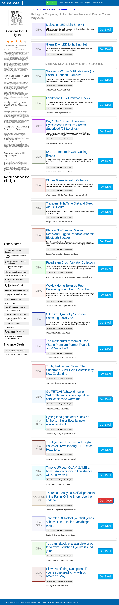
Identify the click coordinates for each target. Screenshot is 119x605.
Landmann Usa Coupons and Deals (58, 113)
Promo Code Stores (66, 3)
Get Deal (105, 29)
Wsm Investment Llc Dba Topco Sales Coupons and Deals (66, 195)
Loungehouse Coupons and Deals (58, 89)
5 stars (25, 41)
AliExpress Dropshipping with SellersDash (65, 602)
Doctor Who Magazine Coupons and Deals (61, 459)
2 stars (12, 41)
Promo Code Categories (83, 3)
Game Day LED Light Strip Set (16, 354)
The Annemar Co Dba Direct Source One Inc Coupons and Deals (69, 277)
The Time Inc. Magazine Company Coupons (13, 337)
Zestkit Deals (9, 327)
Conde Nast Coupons (12, 323)
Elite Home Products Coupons (15, 272)
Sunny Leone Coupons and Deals (58, 484)
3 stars (16, 41)
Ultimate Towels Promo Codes (15, 314)
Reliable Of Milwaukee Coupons (16, 290)
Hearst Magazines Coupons (15, 307)
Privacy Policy (41, 602)
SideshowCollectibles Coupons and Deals (61, 358)
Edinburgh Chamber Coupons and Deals (60, 535)
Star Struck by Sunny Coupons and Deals (61, 434)
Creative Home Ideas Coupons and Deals (61, 306)
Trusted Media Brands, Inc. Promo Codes (14, 332)
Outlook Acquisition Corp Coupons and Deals (62, 254)
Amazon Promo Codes (13, 300)
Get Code (106, 500)
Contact (33, 602)
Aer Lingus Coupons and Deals (57, 586)
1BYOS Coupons (11, 303)
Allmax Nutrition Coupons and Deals (59, 143)
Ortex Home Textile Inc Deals (15, 276)
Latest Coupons (98, 3)
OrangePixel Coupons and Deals (57, 408)
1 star (8, 41)
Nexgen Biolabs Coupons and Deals (59, 222)
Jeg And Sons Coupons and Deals (58, 332)
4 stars (21, 41)
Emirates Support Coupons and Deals (59, 560)
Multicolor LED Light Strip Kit (15, 351)
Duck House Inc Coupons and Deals (59, 172)
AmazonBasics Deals (12, 311)
